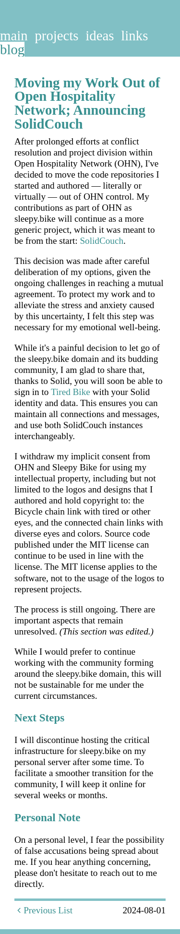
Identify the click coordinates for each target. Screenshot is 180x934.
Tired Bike (70, 392)
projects (56, 35)
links (134, 35)
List (65, 910)
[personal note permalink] (9, 817)
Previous (35, 910)
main (14, 35)
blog (12, 49)
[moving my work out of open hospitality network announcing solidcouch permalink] (9, 83)
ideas (99, 35)
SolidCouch (101, 241)
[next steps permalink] (9, 717)
